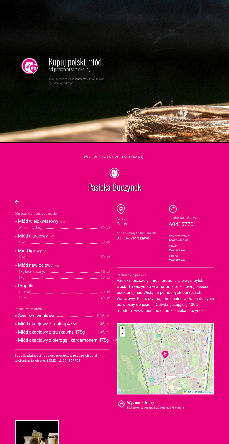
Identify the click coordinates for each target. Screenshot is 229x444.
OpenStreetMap (205, 392)
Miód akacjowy (34, 236)
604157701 (182, 224)
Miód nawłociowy (37, 265)
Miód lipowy (31, 250)
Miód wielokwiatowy (40, 221)
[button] (165, 354)
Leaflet (188, 392)
